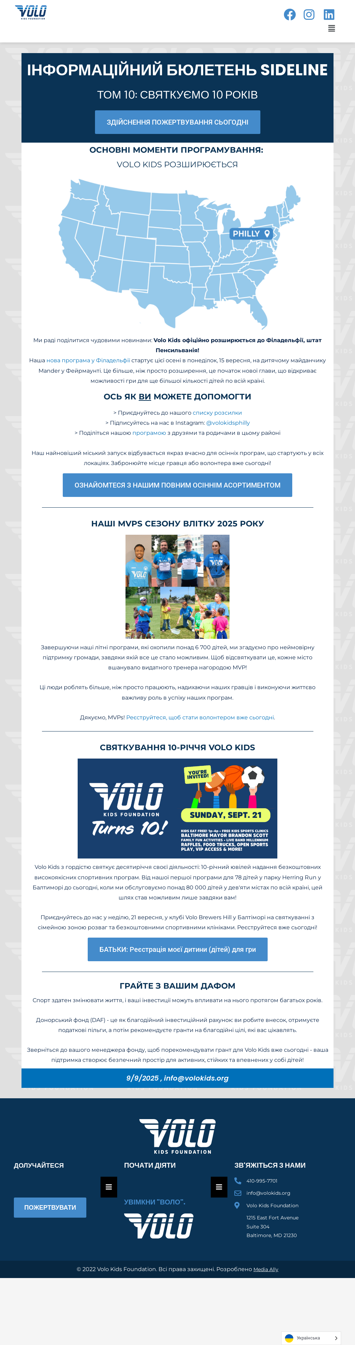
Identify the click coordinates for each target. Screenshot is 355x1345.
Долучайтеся (40, 1165)
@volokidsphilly (228, 423)
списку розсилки (217, 412)
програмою (149, 433)
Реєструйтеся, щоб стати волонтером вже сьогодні (200, 717)
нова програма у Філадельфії (88, 360)
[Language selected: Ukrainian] (311, 1338)
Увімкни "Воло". (154, 1202)
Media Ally (266, 1269)
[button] (330, 28)
